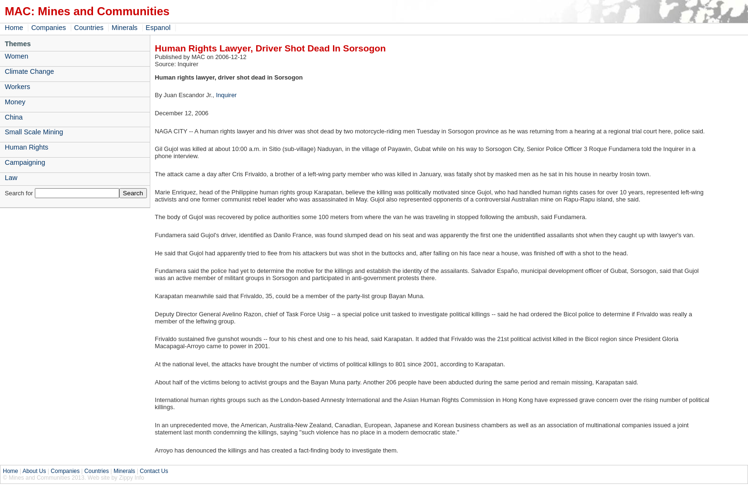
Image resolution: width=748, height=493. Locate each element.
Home (14, 27)
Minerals (124, 27)
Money (15, 102)
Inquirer (226, 95)
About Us (34, 471)
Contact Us (154, 471)
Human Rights (26, 147)
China (14, 117)
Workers (17, 87)
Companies (48, 27)
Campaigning (25, 162)
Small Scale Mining (34, 132)
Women (16, 56)
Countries (89, 27)
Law (11, 177)
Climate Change (29, 71)
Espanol (157, 27)
